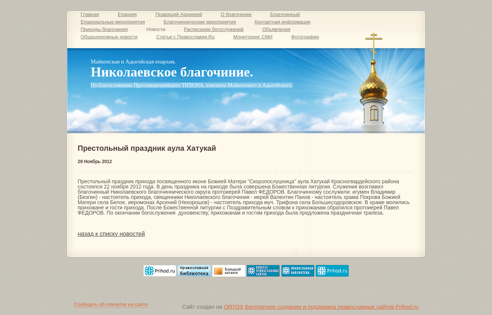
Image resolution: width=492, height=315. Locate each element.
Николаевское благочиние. (172, 72)
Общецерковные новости (109, 37)
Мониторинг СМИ (253, 37)
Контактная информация (282, 22)
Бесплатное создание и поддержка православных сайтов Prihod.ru (331, 306)
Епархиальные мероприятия (113, 22)
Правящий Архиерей (178, 14)
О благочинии (236, 14)
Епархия (127, 14)
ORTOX (234, 306)
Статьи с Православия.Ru (185, 37)
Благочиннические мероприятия (200, 22)
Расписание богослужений (214, 29)
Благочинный (285, 14)
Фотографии (305, 37)
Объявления (276, 29)
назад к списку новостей (111, 234)
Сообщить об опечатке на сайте (111, 304)
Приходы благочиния (104, 29)
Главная (90, 14)
